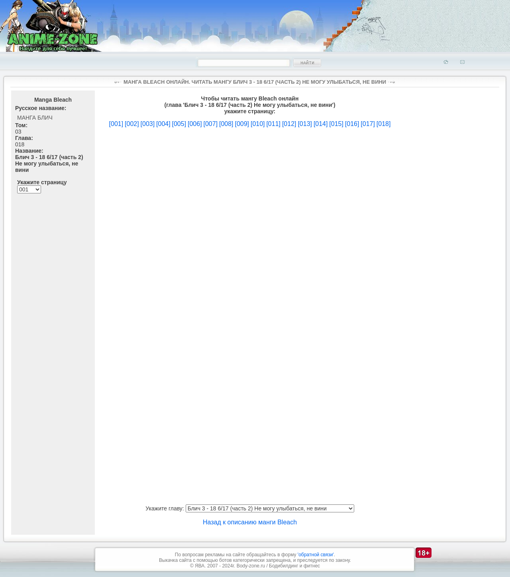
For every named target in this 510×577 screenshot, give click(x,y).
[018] (384, 123)
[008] (226, 123)
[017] (368, 123)
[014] (321, 123)
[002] (132, 123)
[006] (195, 123)
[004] (163, 123)
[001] (116, 123)
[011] (273, 123)
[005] (179, 123)
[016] (352, 123)
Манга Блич (35, 117)
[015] (336, 123)
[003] (148, 123)
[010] (258, 123)
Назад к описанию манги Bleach (250, 522)
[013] (305, 123)
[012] (289, 123)
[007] (210, 123)
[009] (242, 123)
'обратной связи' (316, 554)
